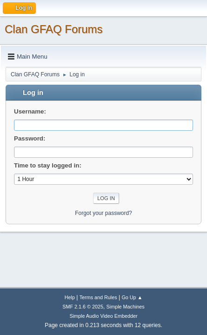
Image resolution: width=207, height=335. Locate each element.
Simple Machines (126, 306)
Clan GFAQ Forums (54, 29)
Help (70, 297)
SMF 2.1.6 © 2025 (82, 306)
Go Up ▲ (131, 297)
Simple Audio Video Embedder (103, 316)
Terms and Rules (98, 297)
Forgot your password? (103, 213)
